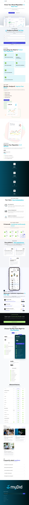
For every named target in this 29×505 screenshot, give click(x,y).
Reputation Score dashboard (20, 65)
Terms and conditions (6, 499)
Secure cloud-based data (8, 72)
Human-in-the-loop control (9, 79)
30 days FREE (20, 343)
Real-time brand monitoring (9, 57)
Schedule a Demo (18, 12)
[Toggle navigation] (24, 1)
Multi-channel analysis (8, 65)
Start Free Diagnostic (11, 12)
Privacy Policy (5, 498)
